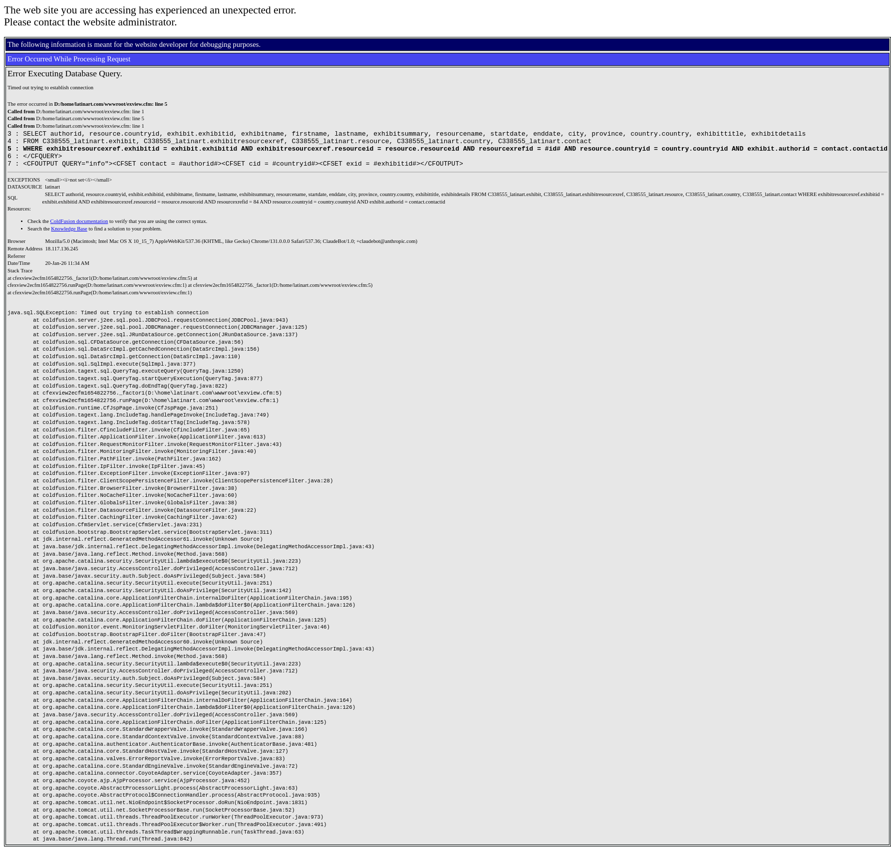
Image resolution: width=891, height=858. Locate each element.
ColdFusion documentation (79, 228)
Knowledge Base (69, 236)
